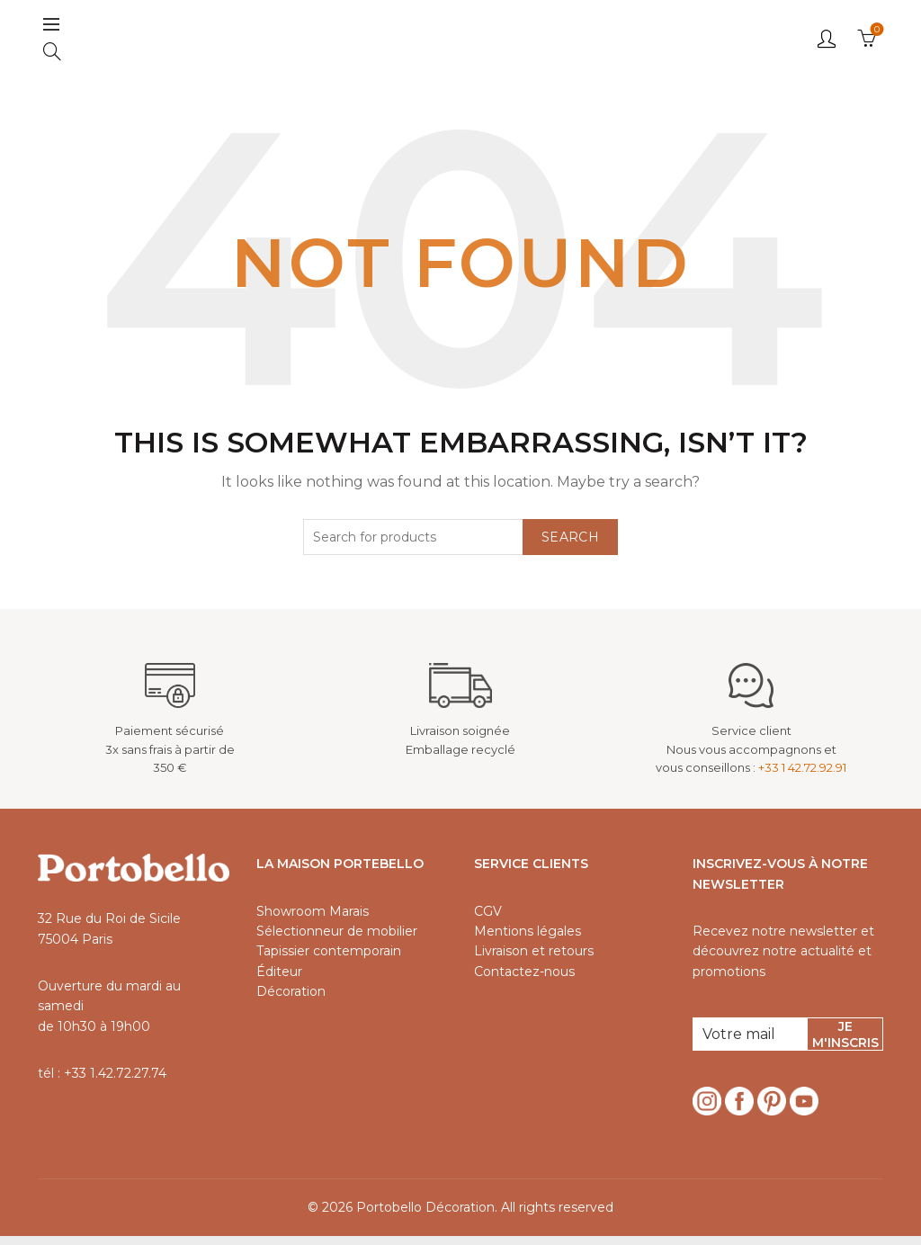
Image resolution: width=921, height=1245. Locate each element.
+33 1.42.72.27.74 (115, 1082)
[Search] (52, 55)
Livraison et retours (534, 961)
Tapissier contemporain (328, 961)
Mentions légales (527, 940)
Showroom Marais (312, 920)
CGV (488, 920)
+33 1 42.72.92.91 (802, 777)
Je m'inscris (845, 1044)
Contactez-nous (524, 980)
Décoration (291, 1001)
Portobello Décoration (425, 1217)
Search (570, 546)
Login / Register (826, 43)
